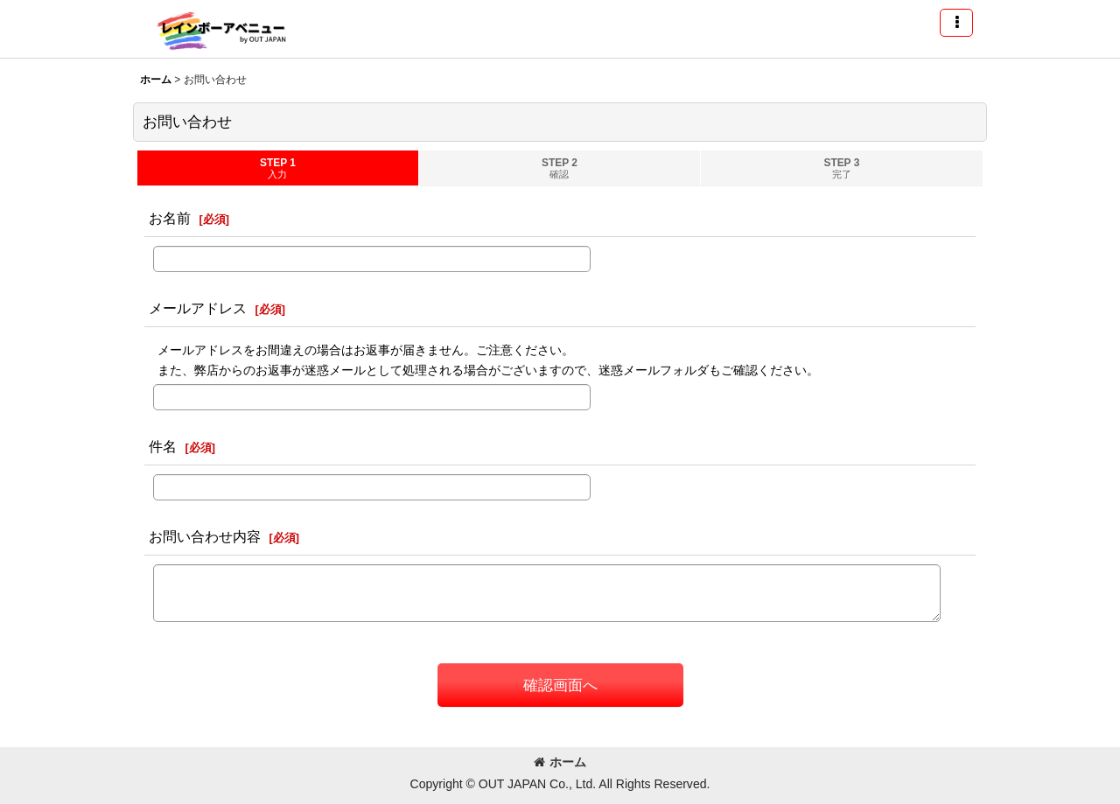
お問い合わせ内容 (205, 536)
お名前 (170, 218)
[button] (956, 23)
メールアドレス (198, 308)
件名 (163, 446)
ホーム (560, 762)
